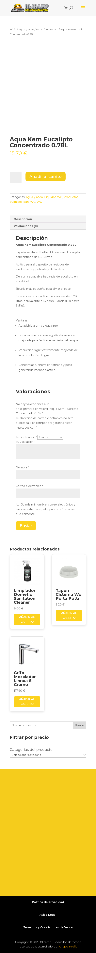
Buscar (79, 725)
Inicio (13, 29)
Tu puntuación (26, 437)
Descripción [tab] (23, 219)
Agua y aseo (26, 29)
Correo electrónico (29, 486)
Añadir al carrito (45, 176)
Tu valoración (25, 442)
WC (38, 29)
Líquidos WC (50, 29)
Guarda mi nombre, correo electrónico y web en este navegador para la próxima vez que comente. (46, 509)
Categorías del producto (31, 749)
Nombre (22, 467)
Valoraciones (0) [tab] (26, 226)
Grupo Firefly (68, 946)
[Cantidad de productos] (16, 177)
